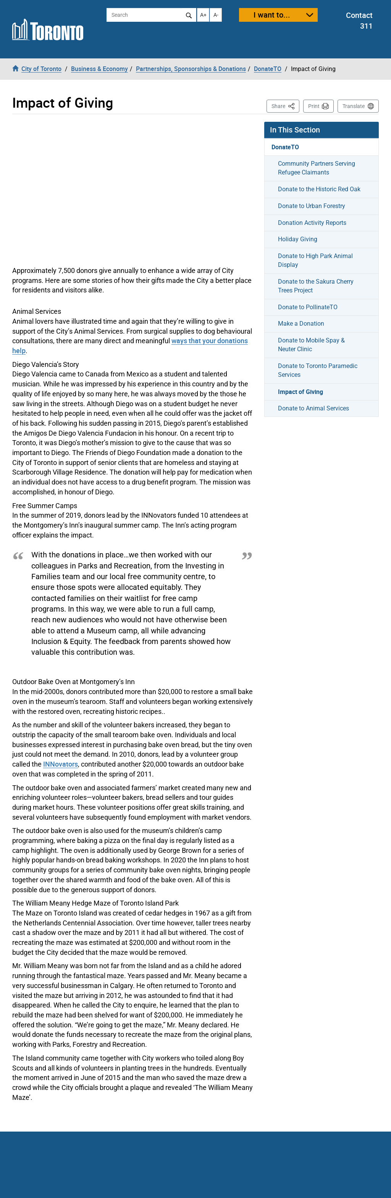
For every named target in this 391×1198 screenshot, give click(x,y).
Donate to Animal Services (313, 408)
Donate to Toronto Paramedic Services (317, 370)
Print (314, 106)
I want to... (272, 15)
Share (285, 105)
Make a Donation (301, 323)
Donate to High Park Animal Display (315, 260)
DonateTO (285, 147)
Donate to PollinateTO (308, 307)
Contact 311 (359, 20)
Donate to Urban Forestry (311, 206)
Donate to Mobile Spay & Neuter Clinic (311, 345)
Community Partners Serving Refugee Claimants (316, 168)
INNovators (60, 764)
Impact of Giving (300, 391)
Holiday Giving (297, 239)
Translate (354, 106)
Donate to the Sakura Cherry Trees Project (316, 286)
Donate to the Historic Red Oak (319, 189)
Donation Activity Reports (312, 222)
